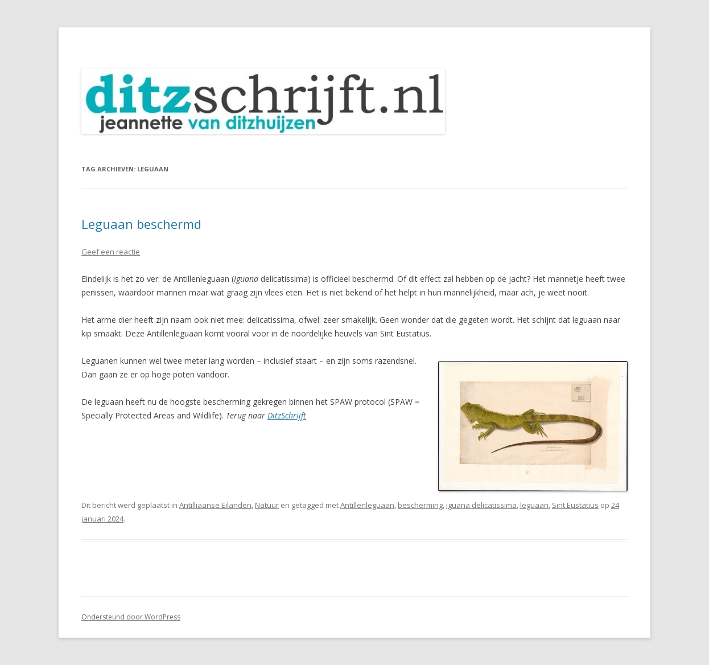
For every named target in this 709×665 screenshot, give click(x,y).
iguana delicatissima (481, 505)
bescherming (420, 505)
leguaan (534, 505)
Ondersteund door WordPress (130, 617)
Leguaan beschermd (141, 223)
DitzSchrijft (286, 415)
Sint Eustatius (575, 505)
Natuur (267, 505)
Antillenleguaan (367, 505)
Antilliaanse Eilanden (215, 505)
